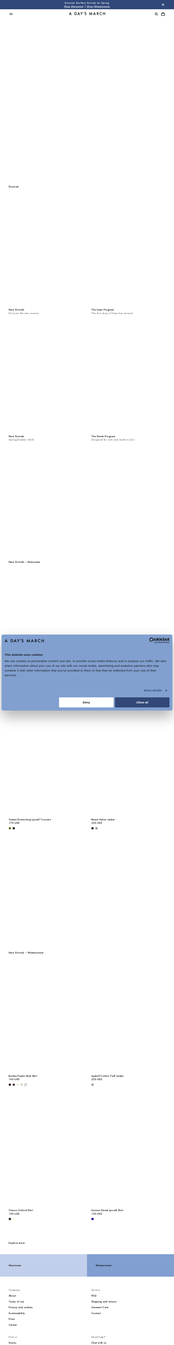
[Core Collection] (87, 890)
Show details (153, 690)
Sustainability (17, 1313)
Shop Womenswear (98, 6)
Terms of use (16, 1301)
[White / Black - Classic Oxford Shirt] (10, 1219)
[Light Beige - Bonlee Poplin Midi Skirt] (18, 1084)
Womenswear (87, 106)
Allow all (142, 702)
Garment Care (99, 1307)
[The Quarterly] (87, 499)
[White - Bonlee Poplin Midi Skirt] (25, 1084)
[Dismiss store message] (163, 4)
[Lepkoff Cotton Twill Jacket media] (128, 1016)
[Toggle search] (156, 14)
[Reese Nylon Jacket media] (128, 759)
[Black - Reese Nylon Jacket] (92, 828)
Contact (96, 1313)
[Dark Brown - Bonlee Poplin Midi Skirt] (14, 1084)
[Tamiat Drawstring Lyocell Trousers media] (46, 759)
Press (12, 1319)
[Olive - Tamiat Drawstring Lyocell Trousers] (10, 828)
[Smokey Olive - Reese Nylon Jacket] (96, 828)
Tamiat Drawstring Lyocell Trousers (30, 819)
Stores (12, 1342)
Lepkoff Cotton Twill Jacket (107, 1076)
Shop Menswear (74, 6)
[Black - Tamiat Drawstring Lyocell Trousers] (14, 828)
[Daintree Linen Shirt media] (128, 625)
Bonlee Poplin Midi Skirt (23, 1076)
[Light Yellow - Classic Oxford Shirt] (14, 1219)
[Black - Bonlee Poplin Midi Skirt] (10, 1084)
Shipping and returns (104, 1301)
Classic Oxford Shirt (21, 1210)
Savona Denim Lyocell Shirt (107, 1210)
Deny (86, 702)
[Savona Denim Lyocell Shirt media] (128, 1150)
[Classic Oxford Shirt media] (46, 1150)
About (12, 1295)
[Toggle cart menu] (163, 14)
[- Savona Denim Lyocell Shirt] (92, 1219)
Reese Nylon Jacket (103, 819)
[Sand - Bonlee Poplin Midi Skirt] (21, 1084)
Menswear (87, 88)
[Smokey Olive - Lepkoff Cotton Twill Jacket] (92, 1084)
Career (13, 1324)
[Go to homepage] (87, 14)
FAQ (93, 1295)
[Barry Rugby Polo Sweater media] (46, 625)
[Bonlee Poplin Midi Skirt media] (46, 1016)
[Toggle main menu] (11, 14)
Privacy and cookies (21, 1307)
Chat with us (98, 1342)
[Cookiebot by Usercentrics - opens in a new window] (152, 640)
